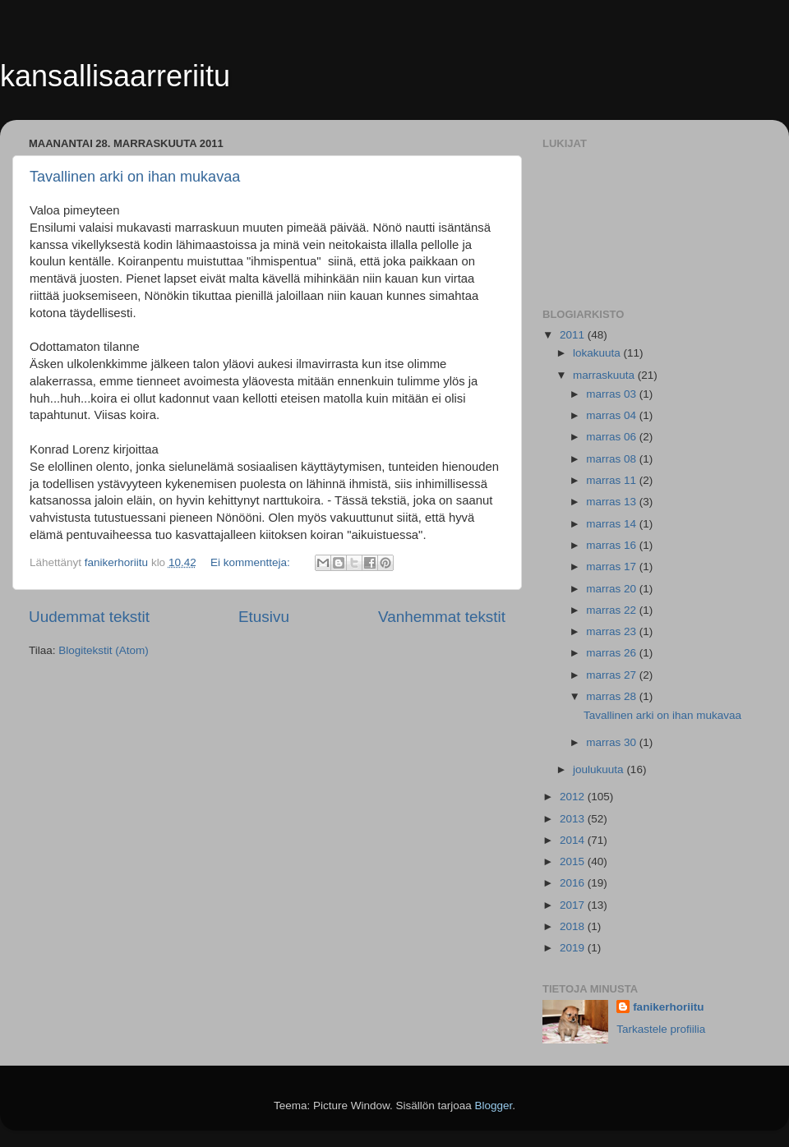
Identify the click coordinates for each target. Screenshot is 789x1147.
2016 (574, 883)
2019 (574, 948)
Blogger (494, 1105)
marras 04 (612, 415)
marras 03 (612, 394)
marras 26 (612, 653)
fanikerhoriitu (668, 1007)
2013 (574, 819)
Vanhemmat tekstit (441, 616)
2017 (574, 905)
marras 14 (612, 524)
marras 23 (612, 631)
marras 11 (612, 480)
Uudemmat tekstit (89, 616)
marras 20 (612, 589)
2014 (574, 840)
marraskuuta (605, 375)
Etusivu (263, 616)
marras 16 (612, 545)
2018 (574, 926)
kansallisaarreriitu (115, 76)
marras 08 (612, 459)
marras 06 (612, 437)
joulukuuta (599, 769)
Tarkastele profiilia (660, 1029)
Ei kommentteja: (251, 562)
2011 (574, 335)
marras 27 (612, 675)
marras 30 (612, 742)
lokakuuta (598, 353)
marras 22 (612, 610)
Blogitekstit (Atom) (103, 650)
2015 (574, 861)
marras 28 (612, 696)
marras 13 (612, 501)
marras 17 (612, 566)
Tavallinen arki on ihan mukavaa (135, 176)
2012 (574, 796)
